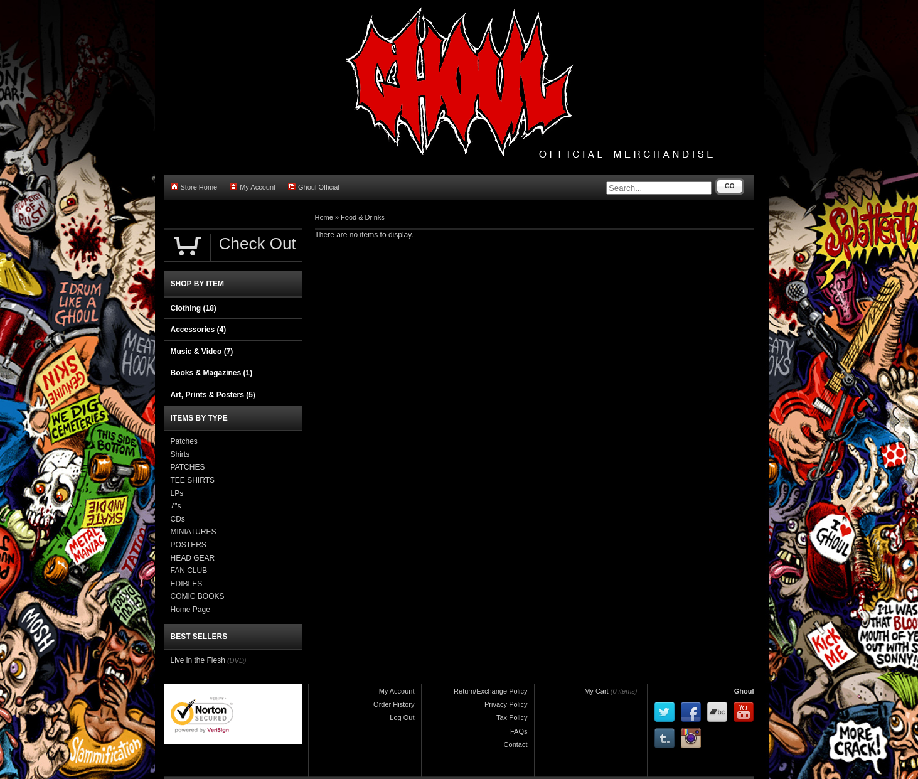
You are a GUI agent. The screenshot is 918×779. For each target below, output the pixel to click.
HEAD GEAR (193, 558)
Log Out (402, 717)
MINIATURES (193, 531)
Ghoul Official (313, 187)
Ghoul (744, 691)
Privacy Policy (505, 704)
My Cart (596, 691)
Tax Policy (512, 717)
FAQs (519, 731)
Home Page (190, 609)
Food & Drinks (363, 217)
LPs (177, 493)
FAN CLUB (189, 570)
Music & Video (202, 351)
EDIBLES (187, 583)
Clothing (193, 308)
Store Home (194, 187)
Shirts (180, 454)
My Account (252, 187)
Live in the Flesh (198, 660)
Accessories (199, 329)
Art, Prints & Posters (213, 394)
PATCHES (188, 467)
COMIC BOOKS (198, 596)
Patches (184, 441)
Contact (516, 744)
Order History (393, 704)
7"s (176, 506)
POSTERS (188, 544)
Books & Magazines (212, 372)
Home (324, 217)
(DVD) (237, 660)
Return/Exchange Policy (490, 691)
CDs (178, 519)
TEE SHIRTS (193, 480)
